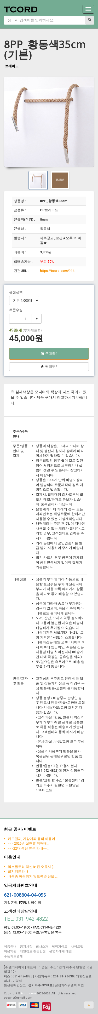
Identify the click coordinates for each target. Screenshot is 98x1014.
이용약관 (10, 951)
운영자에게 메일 (60, 951)
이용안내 (10, 946)
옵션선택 (16, 292)
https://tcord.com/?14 (57, 271)
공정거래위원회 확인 (69, 985)
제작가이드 (59, 946)
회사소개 (42, 946)
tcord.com (28, 993)
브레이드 (12, 66)
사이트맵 (77, 946)
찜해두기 (50, 366)
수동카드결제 (13, 956)
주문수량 (16, 310)
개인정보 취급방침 (33, 951)
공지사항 (26, 946)
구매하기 (50, 354)
